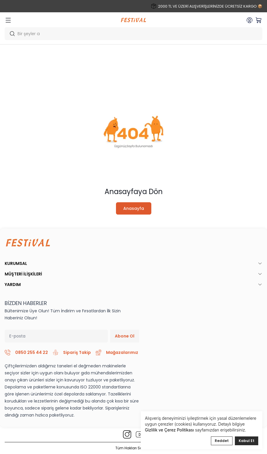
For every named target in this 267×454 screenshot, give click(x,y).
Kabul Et (246, 440)
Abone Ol (124, 336)
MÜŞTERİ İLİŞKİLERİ (133, 274)
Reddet (222, 440)
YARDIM (133, 284)
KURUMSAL (133, 263)
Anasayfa (133, 208)
